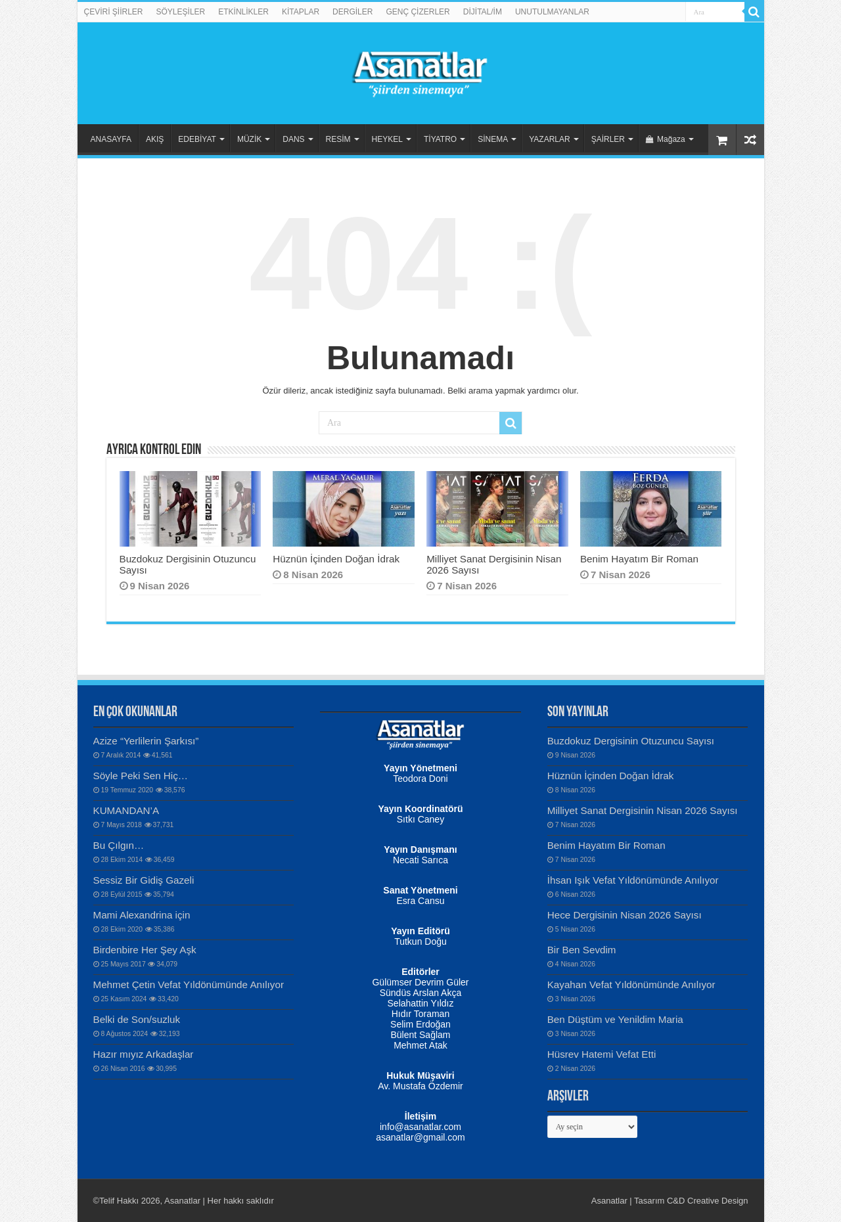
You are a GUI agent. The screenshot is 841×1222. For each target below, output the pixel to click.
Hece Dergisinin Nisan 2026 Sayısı (624, 914)
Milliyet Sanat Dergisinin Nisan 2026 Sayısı (642, 810)
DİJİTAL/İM (482, 11)
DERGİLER (352, 11)
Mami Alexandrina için (142, 914)
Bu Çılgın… (119, 845)
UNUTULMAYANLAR (552, 11)
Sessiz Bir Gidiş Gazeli (143, 880)
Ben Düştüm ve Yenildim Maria (615, 1019)
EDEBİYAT (197, 139)
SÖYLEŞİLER (181, 11)
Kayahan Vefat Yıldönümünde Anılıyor (631, 984)
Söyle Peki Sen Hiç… (141, 775)
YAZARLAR (549, 139)
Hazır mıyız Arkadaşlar (143, 1054)
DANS (293, 139)
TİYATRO (440, 139)
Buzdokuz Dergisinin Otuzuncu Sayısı (630, 740)
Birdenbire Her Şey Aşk (144, 949)
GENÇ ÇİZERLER (417, 11)
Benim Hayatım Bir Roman (639, 558)
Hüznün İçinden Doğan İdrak (336, 558)
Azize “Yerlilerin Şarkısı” (146, 740)
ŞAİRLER (608, 139)
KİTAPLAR (300, 11)
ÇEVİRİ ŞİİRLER (113, 11)
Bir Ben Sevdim (581, 949)
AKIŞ (155, 139)
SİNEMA (493, 139)
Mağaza (665, 139)
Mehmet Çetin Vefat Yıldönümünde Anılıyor (188, 984)
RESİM (338, 139)
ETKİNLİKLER (243, 11)
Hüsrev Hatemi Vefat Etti (601, 1054)
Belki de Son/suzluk (137, 1019)
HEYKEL (387, 139)
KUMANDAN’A (126, 810)
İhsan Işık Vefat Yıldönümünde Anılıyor (633, 880)
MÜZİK (249, 139)
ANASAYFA (111, 139)
